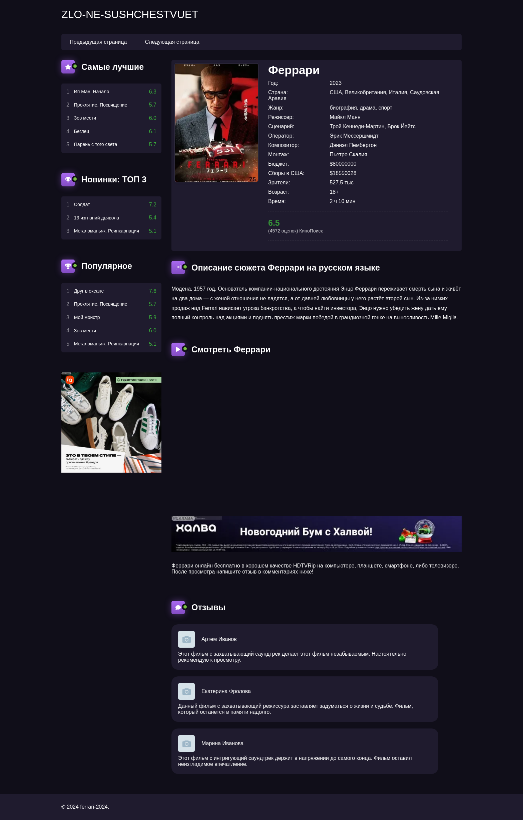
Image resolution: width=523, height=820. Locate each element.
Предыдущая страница (98, 42)
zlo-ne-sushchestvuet (129, 14)
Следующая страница (172, 42)
